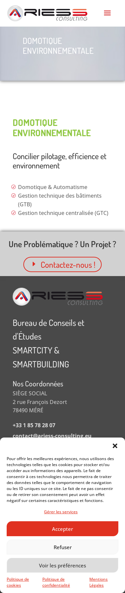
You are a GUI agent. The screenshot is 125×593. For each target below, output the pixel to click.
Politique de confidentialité (56, 582)
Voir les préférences (62, 565)
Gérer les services (61, 512)
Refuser (63, 547)
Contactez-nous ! (68, 264)
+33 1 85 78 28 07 (34, 425)
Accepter (62, 529)
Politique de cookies (18, 582)
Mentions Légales (98, 582)
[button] (115, 446)
